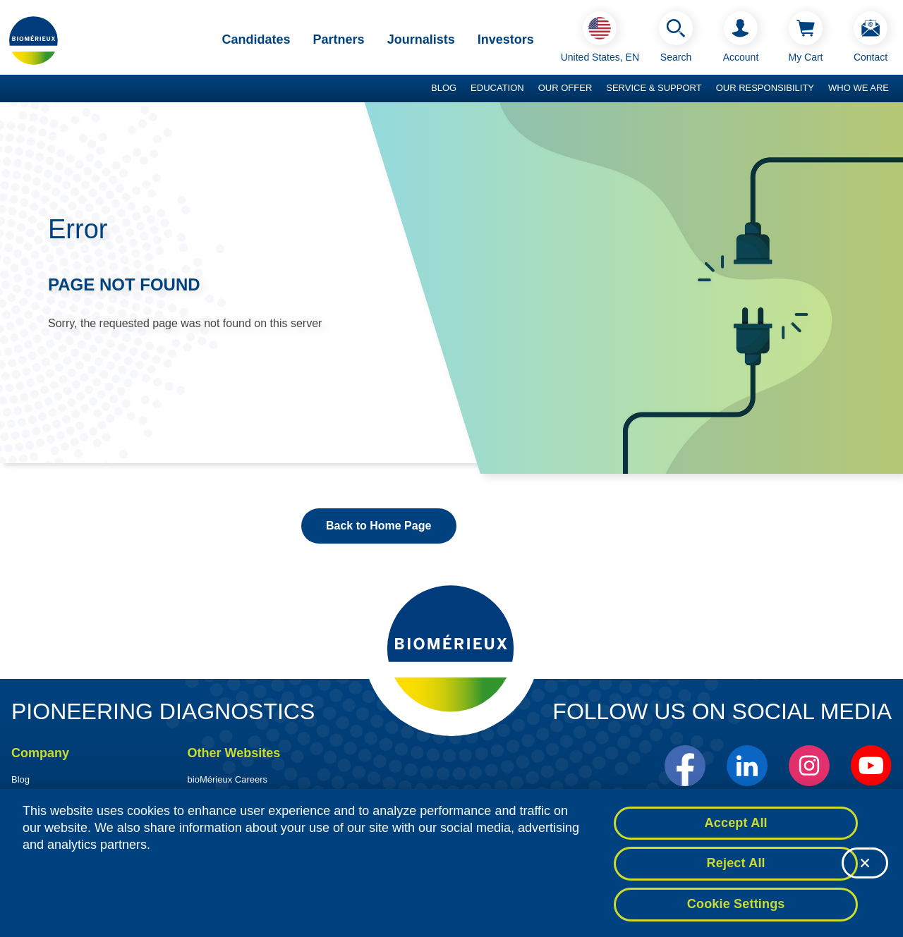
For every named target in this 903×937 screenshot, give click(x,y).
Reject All (736, 869)
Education (497, 87)
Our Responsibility (765, 87)
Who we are (858, 87)
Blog (443, 87)
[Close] (865, 868)
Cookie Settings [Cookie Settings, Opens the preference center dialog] (736, 909)
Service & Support (653, 87)
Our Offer (565, 87)
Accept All (736, 828)
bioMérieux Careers (227, 779)
